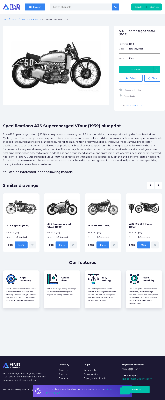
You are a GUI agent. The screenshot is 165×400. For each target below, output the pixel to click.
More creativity (149, 279)
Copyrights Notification (95, 378)
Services (63, 374)
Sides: (121, 48)
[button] (150, 185)
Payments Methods (133, 364)
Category (34, 7)
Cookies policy (91, 374)
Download (145, 69)
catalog (15, 19)
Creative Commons (133, 105)
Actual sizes (65, 279)
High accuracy (25, 279)
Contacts (63, 378)
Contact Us (136, 389)
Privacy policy (91, 370)
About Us (63, 370)
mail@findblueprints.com (137, 378)
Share (152, 78)
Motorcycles (27, 19)
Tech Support (130, 375)
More (21, 245)
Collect (130, 78)
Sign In (138, 7)
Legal (87, 364)
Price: (121, 58)
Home (5, 19)
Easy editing (106, 279)
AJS (36, 19)
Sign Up (154, 7)
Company (64, 364)
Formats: (123, 44)
